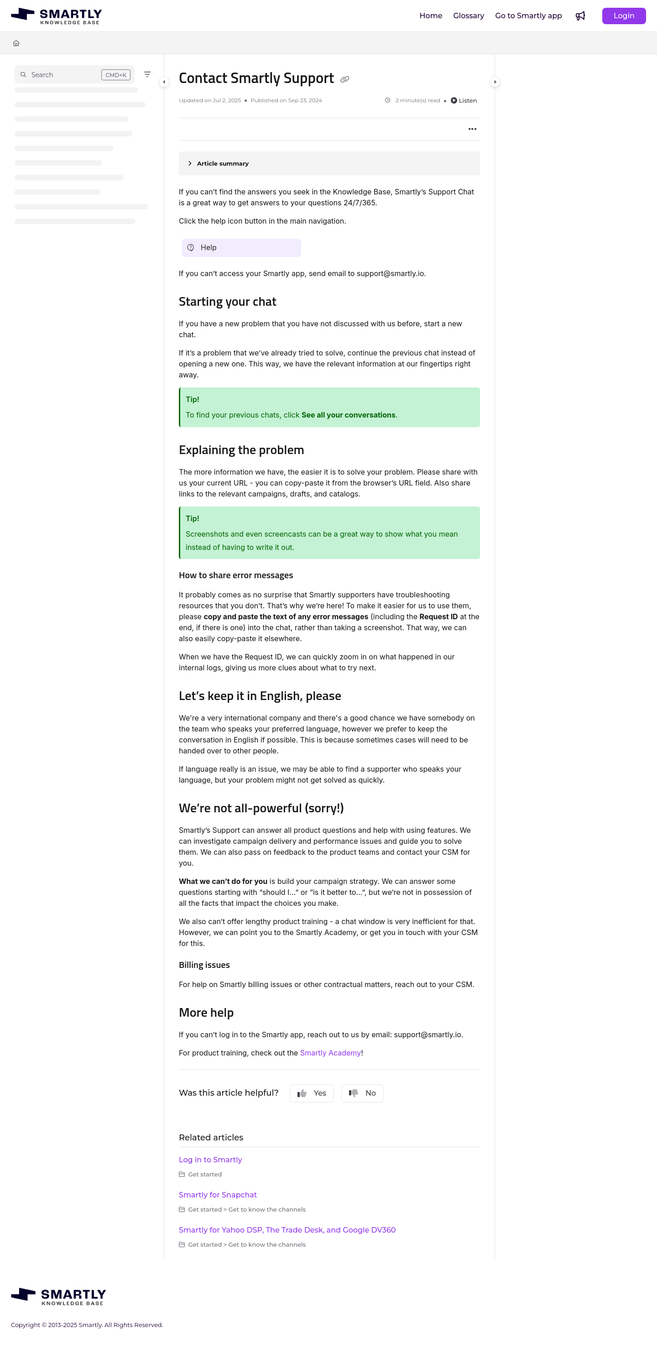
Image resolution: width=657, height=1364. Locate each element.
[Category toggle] (164, 81)
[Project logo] (56, 16)
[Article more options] (472, 129)
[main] (329, 657)
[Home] (431, 16)
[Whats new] (580, 16)
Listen (464, 100)
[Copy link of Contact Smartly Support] (345, 79)
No (362, 1093)
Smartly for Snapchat (218, 1195)
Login (624, 15)
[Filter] (147, 74)
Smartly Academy (330, 1052)
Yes (311, 1093)
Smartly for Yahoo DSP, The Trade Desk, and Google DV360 (287, 1230)
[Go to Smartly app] (529, 16)
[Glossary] (468, 16)
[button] (75, 74)
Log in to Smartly (210, 1159)
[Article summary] (329, 163)
